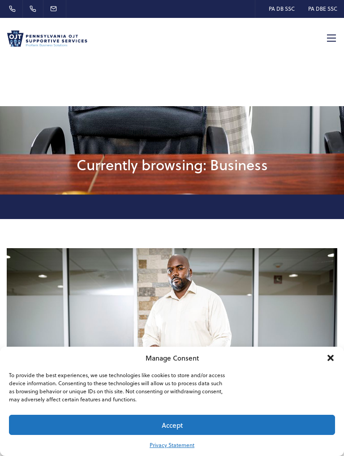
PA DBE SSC (322, 9)
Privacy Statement (172, 445)
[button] (330, 357)
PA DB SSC (282, 9)
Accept (172, 425)
